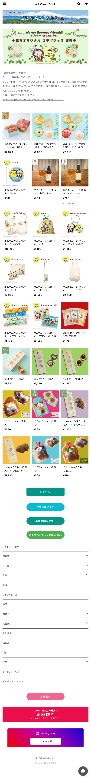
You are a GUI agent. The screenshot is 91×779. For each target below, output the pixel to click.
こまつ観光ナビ (45, 507)
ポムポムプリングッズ (13, 681)
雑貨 (5, 652)
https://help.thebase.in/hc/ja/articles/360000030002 (33, 99)
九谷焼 (6, 623)
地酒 (5, 585)
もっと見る (45, 491)
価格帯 (6, 556)
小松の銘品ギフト (45, 521)
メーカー (7, 565)
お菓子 (6, 614)
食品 (5, 575)
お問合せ (45, 696)
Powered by (45, 763)
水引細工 (7, 633)
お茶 (5, 604)
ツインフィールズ (11, 671)
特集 (5, 662)
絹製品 (6, 643)
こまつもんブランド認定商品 (45, 535)
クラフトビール (10, 594)
